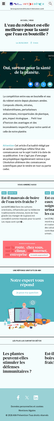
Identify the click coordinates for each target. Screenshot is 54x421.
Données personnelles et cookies (27, 406)
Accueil (24, 20)
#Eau (31, 20)
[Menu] (3, 3)
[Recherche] (50, 3)
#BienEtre (12, 193)
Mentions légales (27, 410)
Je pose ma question (27, 292)
